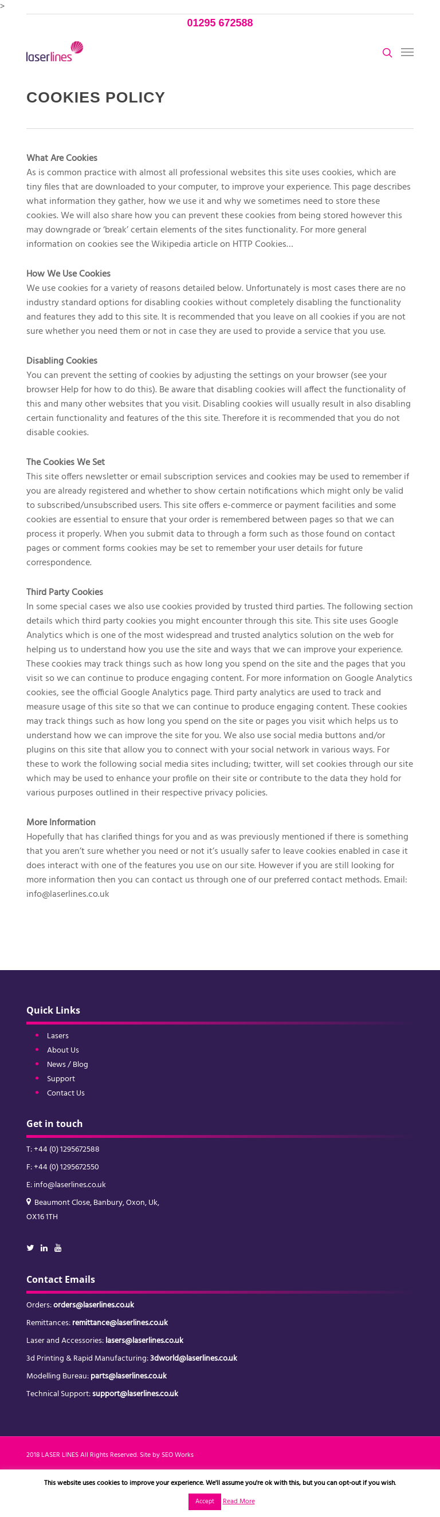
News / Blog (67, 1064)
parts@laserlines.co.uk (129, 1376)
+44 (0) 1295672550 (66, 1167)
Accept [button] (204, 1501)
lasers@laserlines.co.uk (144, 1340)
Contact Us (66, 1093)
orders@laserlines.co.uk (93, 1305)
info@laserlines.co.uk (70, 1185)
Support (61, 1079)
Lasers (58, 1036)
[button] (407, 51)
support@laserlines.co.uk (135, 1394)
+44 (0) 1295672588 (67, 1149)
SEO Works (178, 1455)
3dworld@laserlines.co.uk (193, 1358)
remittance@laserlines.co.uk (120, 1323)
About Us (63, 1050)
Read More (239, 1501)
